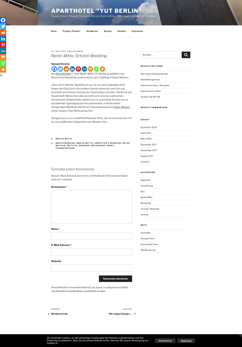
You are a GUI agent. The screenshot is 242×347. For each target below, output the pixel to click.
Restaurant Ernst (102, 145)
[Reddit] (66, 69)
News (54, 31)
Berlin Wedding (65, 143)
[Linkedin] (72, 69)
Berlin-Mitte (64, 139)
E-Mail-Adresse (61, 245)
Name (55, 229)
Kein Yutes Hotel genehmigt (154, 73)
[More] (102, 69)
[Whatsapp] (96, 69)
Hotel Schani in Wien (151, 91)
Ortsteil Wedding (78, 145)
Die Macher (92, 31)
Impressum (137, 31)
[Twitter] (60, 69)
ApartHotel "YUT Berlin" (96, 10)
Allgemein (145, 180)
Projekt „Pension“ (72, 31)
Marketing (146, 203)
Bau (143, 191)
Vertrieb (144, 214)
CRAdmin (77, 51)
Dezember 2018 (149, 127)
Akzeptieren (165, 340)
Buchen (108, 31)
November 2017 (149, 144)
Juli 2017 (145, 161)
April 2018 (146, 133)
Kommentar (59, 186)
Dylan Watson (122, 107)
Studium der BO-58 (150, 96)
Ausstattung (147, 185)
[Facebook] (54, 69)
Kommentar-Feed (149, 244)
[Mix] (90, 69)
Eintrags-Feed (147, 238)
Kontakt (122, 31)
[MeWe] (84, 69)
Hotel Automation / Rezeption (155, 85)
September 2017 (149, 150)
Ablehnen (186, 340)
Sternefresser (65, 148)
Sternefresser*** (65, 73)
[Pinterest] (78, 69)
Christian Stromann (108, 143)
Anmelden (146, 232)
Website (56, 261)
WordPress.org (148, 250)
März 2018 (146, 138)
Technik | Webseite (150, 208)
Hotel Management (150, 79)
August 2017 (147, 156)
